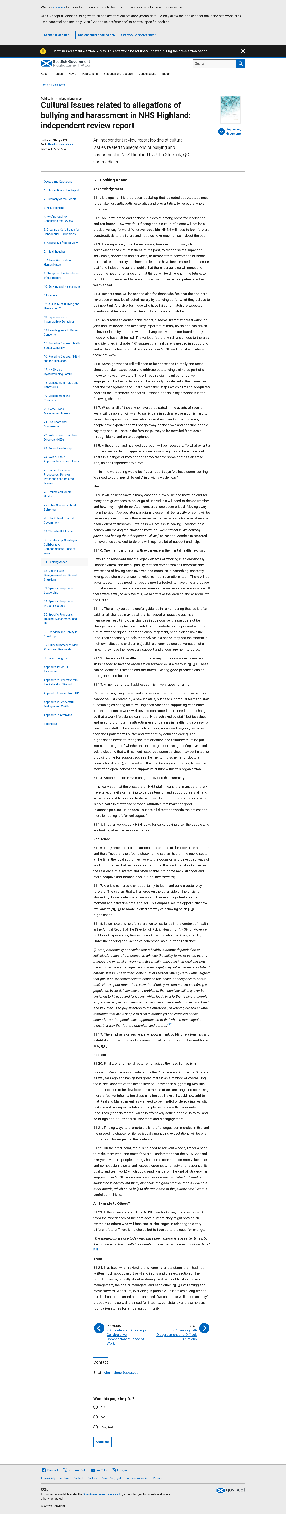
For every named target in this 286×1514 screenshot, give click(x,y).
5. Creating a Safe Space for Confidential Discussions (61, 232)
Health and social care (60, 144)
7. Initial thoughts (54, 251)
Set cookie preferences (138, 35)
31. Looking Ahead (55, 562)
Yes (103, 1407)
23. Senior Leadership (58, 448)
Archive (64, 1478)
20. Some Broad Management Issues (57, 411)
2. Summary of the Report (60, 199)
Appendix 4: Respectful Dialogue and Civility (59, 704)
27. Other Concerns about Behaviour (60, 507)
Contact (78, 1478)
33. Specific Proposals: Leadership (58, 590)
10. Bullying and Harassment (62, 286)
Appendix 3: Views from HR (61, 693)
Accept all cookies (56, 35)
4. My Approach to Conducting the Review (58, 219)
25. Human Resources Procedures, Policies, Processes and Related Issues (59, 476)
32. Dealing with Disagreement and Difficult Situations (61, 575)
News (72, 73)
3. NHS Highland (54, 208)
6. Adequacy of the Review (61, 243)
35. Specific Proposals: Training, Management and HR (60, 619)
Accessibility (48, 1478)
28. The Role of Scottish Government (59, 520)
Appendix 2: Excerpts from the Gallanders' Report (61, 682)
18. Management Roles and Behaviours (61, 385)
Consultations (147, 73)
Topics (58, 73)
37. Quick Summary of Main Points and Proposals (61, 647)
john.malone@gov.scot (120, 1372)
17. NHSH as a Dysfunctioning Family (58, 372)
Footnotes (50, 724)
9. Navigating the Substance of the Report (61, 276)
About (44, 73)
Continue (102, 1441)
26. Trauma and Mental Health (58, 494)
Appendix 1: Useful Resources (56, 669)
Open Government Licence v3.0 (102, 1494)
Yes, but (107, 1427)
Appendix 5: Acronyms (58, 715)
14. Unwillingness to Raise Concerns (61, 332)
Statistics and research (118, 73)
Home (44, 84)
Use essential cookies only (96, 35)
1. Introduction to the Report (61, 190)
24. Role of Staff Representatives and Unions (62, 459)
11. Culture (50, 295)
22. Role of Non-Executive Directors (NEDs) (60, 437)
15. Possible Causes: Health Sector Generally (62, 345)
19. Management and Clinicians (57, 398)
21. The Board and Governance (55, 424)
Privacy (157, 1478)
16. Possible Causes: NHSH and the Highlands (62, 359)
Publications (90, 73)
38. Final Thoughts (55, 658)
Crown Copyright (111, 1478)
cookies (59, 7)
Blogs (166, 73)
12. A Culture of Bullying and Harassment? (61, 306)
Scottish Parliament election (74, 51)
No (103, 1417)
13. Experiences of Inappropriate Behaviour (59, 319)
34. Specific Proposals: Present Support (58, 603)
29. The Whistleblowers (59, 531)
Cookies (92, 1478)
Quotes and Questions (58, 181)
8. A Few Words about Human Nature (58, 262)
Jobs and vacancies (137, 1478)
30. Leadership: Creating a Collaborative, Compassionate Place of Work (60, 546)
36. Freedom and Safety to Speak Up (61, 634)
